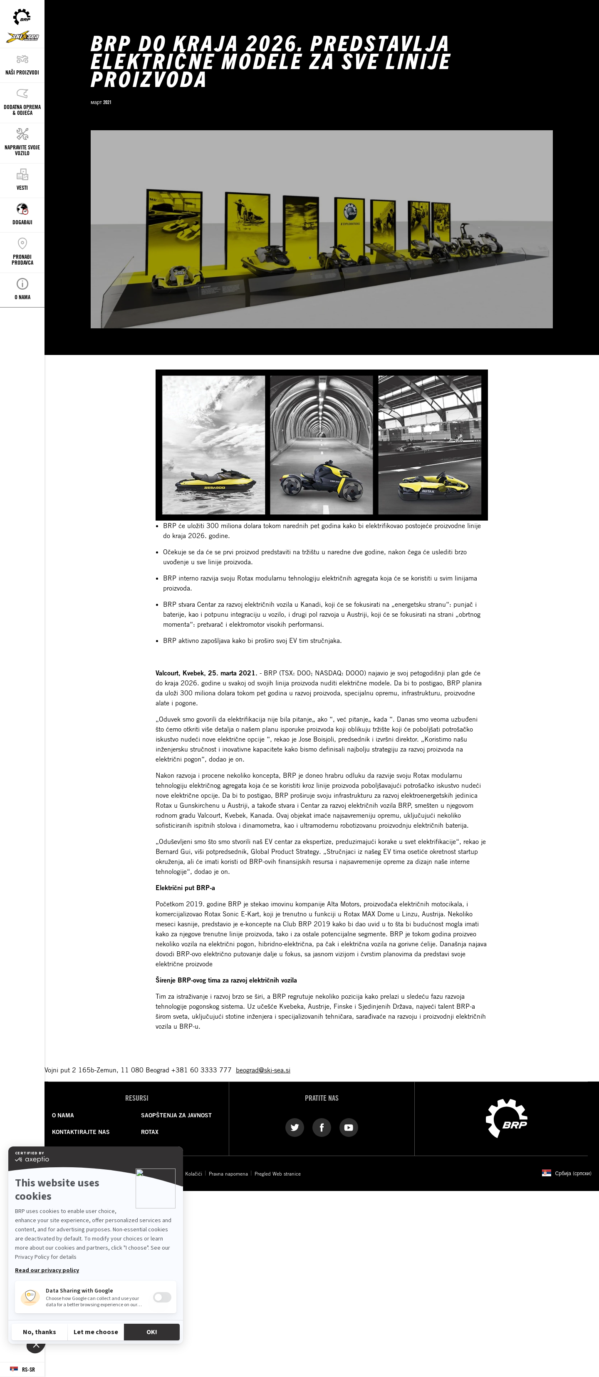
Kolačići (193, 1173)
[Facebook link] (321, 1127)
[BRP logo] (506, 1118)
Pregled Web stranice (278, 1173)
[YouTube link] (348, 1127)
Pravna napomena (228, 1173)
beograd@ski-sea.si (263, 1070)
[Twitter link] (294, 1127)
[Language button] (22, 1369)
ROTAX (149, 1132)
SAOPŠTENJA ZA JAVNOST (176, 1115)
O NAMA (63, 1115)
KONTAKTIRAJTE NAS (81, 1132)
